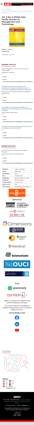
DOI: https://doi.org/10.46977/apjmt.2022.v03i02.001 (18, 80)
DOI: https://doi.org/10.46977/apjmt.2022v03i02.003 (18, 120)
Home (3, 9)
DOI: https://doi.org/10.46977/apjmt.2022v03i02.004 (18, 136)
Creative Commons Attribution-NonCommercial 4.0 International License (17, 401)
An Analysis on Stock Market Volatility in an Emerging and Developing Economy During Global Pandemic (17, 109)
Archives (8, 9)
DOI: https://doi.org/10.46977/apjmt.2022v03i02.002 (18, 101)
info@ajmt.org (19, 182)
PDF (5, 76)
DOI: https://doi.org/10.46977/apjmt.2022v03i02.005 (18, 162)
